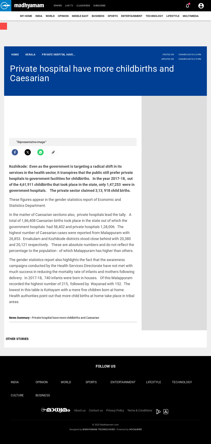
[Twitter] (27, 152)
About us (80, 410)
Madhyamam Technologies (98, 429)
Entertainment (131, 16)
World (50, 16)
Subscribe (99, 5)
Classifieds (83, 5)
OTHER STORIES (17, 339)
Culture (17, 395)
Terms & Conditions (139, 410)
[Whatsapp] (40, 152)
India (38, 16)
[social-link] (53, 152)
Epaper (58, 5)
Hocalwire (135, 429)
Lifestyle (172, 16)
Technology (154, 16)
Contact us (96, 410)
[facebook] (15, 152)
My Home (26, 16)
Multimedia (191, 16)
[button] (5, 5)
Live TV (69, 5)
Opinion (63, 16)
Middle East (80, 16)
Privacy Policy (115, 410)
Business (98, 16)
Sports (113, 16)
